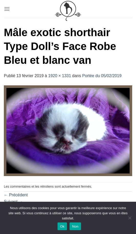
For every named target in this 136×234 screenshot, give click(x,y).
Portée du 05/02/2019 (101, 76)
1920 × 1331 (59, 76)
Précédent (16, 195)
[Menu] (7, 9)
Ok (62, 226)
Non (75, 226)
